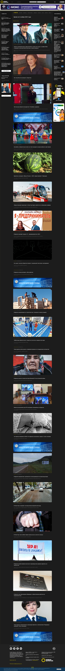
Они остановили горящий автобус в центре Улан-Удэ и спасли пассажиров (25, 409)
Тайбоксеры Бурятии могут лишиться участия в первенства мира (29, 340)
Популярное (57, 13)
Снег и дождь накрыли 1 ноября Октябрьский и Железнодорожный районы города (26, 507)
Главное (16, 12)
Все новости (6, 70)
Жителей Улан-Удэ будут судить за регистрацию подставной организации (5, 36)
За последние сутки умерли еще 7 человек (20, 438)
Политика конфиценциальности (16, 663)
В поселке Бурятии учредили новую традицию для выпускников (5, 42)
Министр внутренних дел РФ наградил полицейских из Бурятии (29, 407)
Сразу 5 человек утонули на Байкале (5, 54)
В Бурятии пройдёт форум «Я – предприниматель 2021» (27, 234)
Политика (20, 12)
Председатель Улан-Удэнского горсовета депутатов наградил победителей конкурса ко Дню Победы (6, 30)
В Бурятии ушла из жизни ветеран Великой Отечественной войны (29, 378)
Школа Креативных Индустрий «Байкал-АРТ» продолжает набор (5, 23)
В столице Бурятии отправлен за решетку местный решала (6, 59)
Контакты (46, 12)
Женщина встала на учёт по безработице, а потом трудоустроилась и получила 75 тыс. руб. (28, 597)
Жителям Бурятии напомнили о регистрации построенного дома (57, 61)
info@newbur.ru (35, 660)
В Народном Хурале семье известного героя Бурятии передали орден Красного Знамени (5, 48)
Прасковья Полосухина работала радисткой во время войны (23, 380)
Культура (39, 12)
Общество (24, 12)
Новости (4, 13)
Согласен (59, 669)
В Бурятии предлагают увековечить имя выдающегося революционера (31, 476)
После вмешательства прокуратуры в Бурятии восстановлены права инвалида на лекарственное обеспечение (6, 65)
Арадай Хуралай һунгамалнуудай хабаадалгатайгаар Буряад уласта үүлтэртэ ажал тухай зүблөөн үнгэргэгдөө (58, 73)
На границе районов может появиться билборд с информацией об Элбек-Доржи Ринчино (27, 478)
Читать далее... (16, 237)
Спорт (43, 12)
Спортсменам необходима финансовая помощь (21, 342)
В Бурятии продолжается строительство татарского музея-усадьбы (30, 312)
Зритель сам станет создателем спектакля (20, 265)
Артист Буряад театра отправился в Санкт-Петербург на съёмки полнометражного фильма (57, 36)
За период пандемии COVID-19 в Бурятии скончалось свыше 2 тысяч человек (32, 436)
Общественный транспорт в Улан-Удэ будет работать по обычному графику (32, 205)
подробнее (6, 95)
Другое (50, 12)
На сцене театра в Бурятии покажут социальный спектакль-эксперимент (31, 263)
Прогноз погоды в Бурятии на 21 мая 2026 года (6, 18)
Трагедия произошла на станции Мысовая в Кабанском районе (23, 274)
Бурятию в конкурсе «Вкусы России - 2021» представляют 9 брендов (30, 176)
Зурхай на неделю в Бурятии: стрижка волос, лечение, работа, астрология (57, 19)
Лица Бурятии (5, 75)
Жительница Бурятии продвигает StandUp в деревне (26, 106)
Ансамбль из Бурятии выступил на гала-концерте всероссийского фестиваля (32, 146)
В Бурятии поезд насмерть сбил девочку (23, 272)
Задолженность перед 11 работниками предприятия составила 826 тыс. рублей (26, 567)
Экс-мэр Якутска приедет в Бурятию (22, 77)
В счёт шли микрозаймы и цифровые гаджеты (21, 351)
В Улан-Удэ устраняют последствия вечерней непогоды (27, 505)
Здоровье (35, 12)
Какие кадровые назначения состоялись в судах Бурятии (57, 30)
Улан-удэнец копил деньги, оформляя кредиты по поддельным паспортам (31, 349)
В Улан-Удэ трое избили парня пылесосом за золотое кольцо (28, 534)
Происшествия (30, 12)
